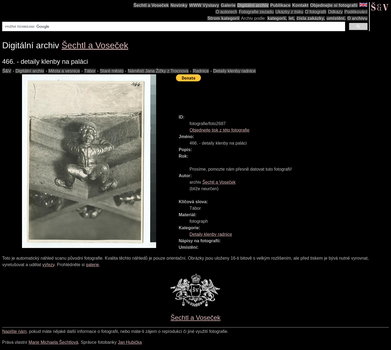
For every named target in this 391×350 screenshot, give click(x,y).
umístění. (336, 18)
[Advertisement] (275, 95)
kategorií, (277, 18)
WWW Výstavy (204, 5)
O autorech (226, 11)
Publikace (280, 5)
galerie (92, 264)
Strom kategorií (223, 18)
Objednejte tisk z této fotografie (220, 130)
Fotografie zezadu (256, 11)
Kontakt (300, 5)
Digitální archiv (253, 5)
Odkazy (335, 11)
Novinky (179, 5)
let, (292, 18)
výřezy (48, 264)
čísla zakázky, (311, 18)
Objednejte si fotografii (333, 5)
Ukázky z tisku (289, 11)
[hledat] (173, 26)
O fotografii (315, 11)
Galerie (228, 5)
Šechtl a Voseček (151, 5)
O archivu (357, 18)
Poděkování (355, 11)
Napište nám (14, 331)
